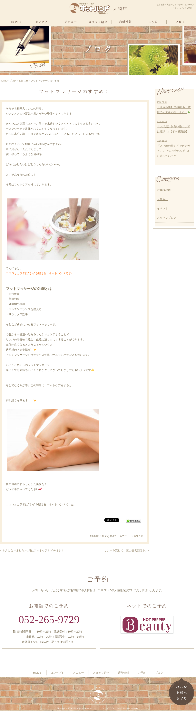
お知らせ (23, 81)
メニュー (78, 672)
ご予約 (142, 672)
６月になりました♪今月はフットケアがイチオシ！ (33, 550)
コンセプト (57, 672)
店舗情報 (123, 672)
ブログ (12, 81)
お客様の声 (164, 190)
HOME (3, 81)
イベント (162, 208)
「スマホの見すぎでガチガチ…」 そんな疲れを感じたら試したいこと (174, 148)
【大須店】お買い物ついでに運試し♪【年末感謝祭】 (173, 126)
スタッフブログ (166, 217)
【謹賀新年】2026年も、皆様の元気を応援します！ (174, 107)
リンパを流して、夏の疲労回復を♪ (125, 550)
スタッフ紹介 (101, 672)
